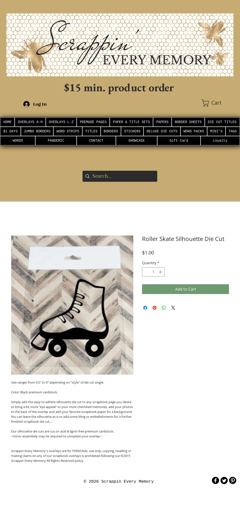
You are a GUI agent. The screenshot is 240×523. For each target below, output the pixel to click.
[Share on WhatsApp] (164, 308)
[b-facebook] (215, 480)
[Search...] (119, 176)
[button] (217, 103)
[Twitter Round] (224, 480)
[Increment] (161, 272)
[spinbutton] (153, 272)
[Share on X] (173, 308)
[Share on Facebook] (145, 308)
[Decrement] (146, 272)
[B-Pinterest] (232, 480)
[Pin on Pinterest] (154, 308)
